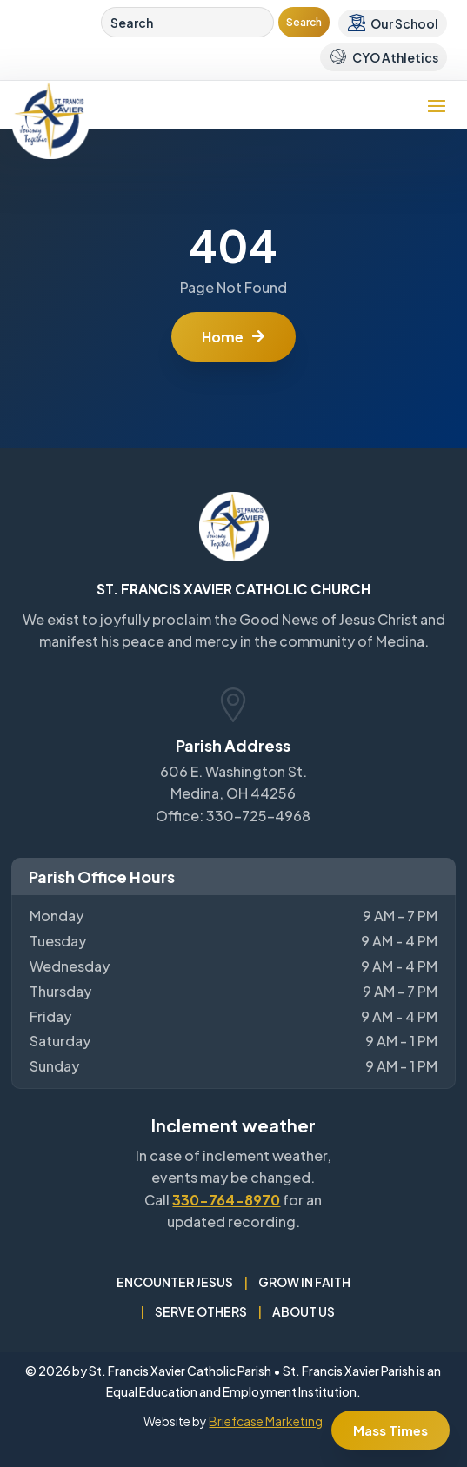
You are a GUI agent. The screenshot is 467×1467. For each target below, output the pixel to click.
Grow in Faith (304, 1282)
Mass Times (390, 1430)
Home (223, 337)
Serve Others (201, 1311)
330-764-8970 (226, 1200)
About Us (303, 1311)
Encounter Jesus (175, 1282)
